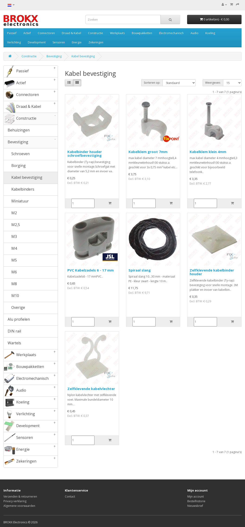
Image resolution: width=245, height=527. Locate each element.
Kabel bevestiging (83, 56)
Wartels (12, 343)
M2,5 (12, 225)
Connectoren (46, 33)
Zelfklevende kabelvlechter (91, 388)
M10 (11, 296)
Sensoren (59, 42)
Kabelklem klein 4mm (208, 151)
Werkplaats (117, 33)
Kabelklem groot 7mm (148, 151)
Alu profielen (17, 320)
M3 (10, 237)
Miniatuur (16, 201)
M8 (10, 284)
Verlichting (14, 42)
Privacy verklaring (14, 501)
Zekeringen (95, 42)
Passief (11, 33)
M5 (10, 260)
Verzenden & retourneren (20, 496)
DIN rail (12, 331)
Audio (194, 33)
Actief (27, 33)
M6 (10, 272)
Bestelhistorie (196, 501)
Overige (14, 308)
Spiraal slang (140, 270)
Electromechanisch (171, 33)
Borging (15, 166)
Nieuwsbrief (195, 506)
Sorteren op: (152, 83)
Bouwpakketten (142, 33)
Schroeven (17, 154)
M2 (10, 213)
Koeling (210, 33)
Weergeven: (213, 83)
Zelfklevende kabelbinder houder (212, 272)
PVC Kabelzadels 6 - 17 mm (90, 270)
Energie (77, 42)
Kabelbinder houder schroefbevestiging (84, 153)
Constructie (95, 33)
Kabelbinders (19, 189)
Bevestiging (54, 56)
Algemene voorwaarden (19, 506)
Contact (70, 496)
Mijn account (195, 496)
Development (37, 42)
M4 (10, 249)
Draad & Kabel (71, 33)
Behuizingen (17, 130)
